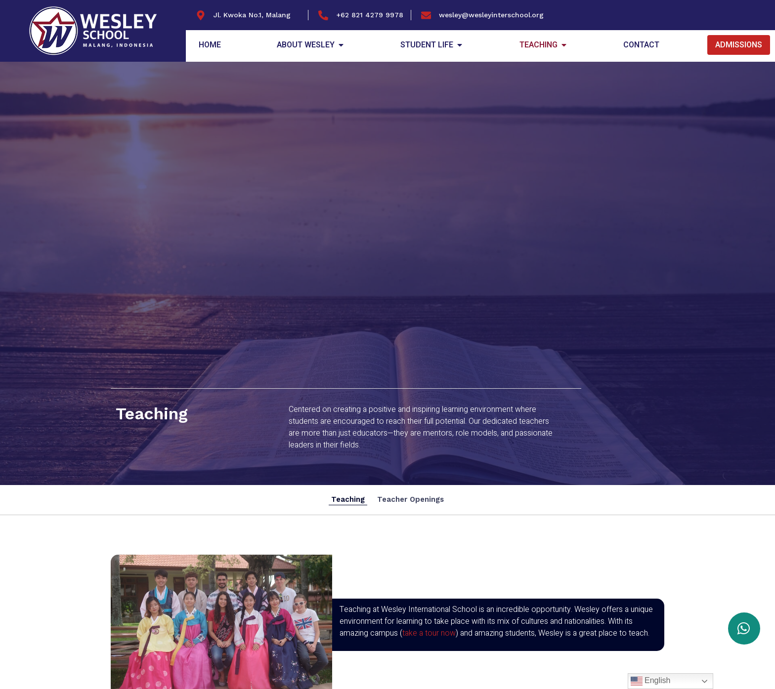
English (651, 681)
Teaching (348, 499)
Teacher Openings (410, 499)
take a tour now (429, 633)
